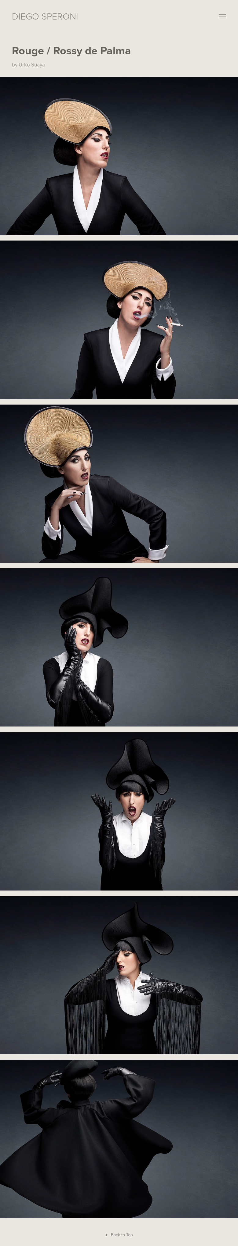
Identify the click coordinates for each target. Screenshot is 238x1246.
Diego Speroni (45, 16)
